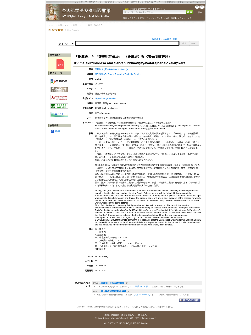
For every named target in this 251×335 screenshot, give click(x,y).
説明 (175, 39)
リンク (188, 18)
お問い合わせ (122, 2)
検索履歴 (167, 39)
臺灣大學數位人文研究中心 (134, 315)
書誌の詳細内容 (95, 25)
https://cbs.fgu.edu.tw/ (105, 98)
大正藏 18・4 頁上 (141, 286)
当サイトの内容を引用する (171, 2)
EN (202, 7)
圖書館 (116, 315)
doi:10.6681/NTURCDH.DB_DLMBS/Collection (125, 323)
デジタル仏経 (162, 18)
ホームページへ (193, 2)
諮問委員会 (109, 2)
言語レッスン (177, 18)
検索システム (129, 18)
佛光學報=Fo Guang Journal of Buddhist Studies (118, 74)
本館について (95, 2)
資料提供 (135, 2)
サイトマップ (80, 2)
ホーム (52, 25)
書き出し (59, 131)
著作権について (149, 2)
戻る (200, 12)
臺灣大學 (109, 315)
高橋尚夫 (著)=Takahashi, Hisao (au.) (112, 69)
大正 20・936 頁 (142, 294)
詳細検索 (156, 39)
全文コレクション (146, 18)
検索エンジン (79, 25)
